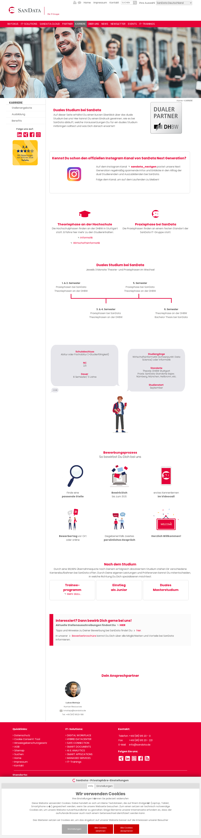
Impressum (100, 2)
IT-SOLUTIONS (29, 24)
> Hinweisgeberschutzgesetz (30, 743)
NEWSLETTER (118, 24)
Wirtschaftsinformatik (85, 243)
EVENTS (132, 24)
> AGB (16, 747)
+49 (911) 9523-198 (75, 714)
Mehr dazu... (72, 594)
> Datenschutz (21, 735)
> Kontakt (18, 765)
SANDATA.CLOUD (50, 24)
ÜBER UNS (93, 24)
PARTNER (67, 24)
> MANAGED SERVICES (78, 758)
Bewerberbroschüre (82, 636)
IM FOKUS (13, 24)
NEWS (104, 24)
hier (137, 630)
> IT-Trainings (73, 762)
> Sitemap (18, 750)
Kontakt (114, 2)
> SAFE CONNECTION (77, 743)
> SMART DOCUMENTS (78, 747)
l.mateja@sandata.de (73, 710)
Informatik (85, 237)
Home (87, 2)
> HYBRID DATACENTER (78, 739)
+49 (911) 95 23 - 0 (140, 736)
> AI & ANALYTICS (75, 750)
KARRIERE (80, 24)
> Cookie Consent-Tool (26, 739)
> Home (17, 758)
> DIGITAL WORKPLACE (78, 735)
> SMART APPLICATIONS (78, 754)
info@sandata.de (139, 744)
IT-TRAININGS (147, 24)
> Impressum (20, 762)
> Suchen (18, 754)
